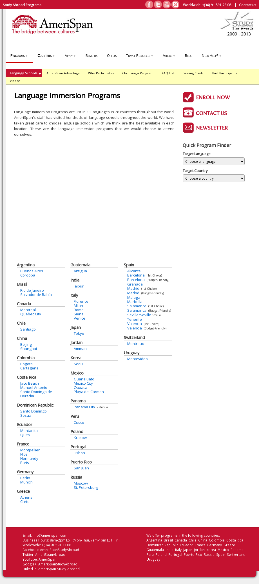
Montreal (28, 309)
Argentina (26, 265)
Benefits (91, 55)
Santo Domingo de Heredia (36, 393)
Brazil (22, 284)
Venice (79, 318)
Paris (24, 462)
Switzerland (134, 337)
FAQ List (168, 73)
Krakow (80, 437)
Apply (70, 55)
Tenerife (134, 319)
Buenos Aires (31, 270)
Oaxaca (80, 387)
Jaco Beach (29, 383)
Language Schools (25, 73)
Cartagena (29, 368)
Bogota (26, 363)
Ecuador (24, 424)
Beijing (26, 344)
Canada (24, 303)
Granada (135, 284)
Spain (129, 265)
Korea (75, 357)
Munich (26, 482)
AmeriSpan (47, 559)
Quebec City (30, 313)
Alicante (134, 270)
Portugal (78, 446)
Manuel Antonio (33, 387)
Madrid (133, 288)
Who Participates (101, 73)
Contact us (247, 5)
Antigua (80, 270)
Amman (80, 348)
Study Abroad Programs (22, 5)
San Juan (81, 468)
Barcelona (136, 275)
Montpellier (30, 450)
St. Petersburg (86, 487)
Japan (75, 327)
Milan (78, 305)
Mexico (77, 373)
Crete (25, 501)
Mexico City (83, 383)
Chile (21, 323)
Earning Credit (193, 73)
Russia (76, 477)
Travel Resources (139, 55)
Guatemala (80, 265)
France (23, 444)
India (74, 280)
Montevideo (137, 358)
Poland (76, 431)
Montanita (29, 430)
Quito (25, 434)
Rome (79, 309)
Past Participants (224, 73)
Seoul (79, 363)
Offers (112, 55)
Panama (78, 401)
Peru (74, 416)
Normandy (29, 458)
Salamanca (136, 305)
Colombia (26, 357)
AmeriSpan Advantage (63, 73)
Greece (23, 491)
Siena (79, 313)
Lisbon (79, 452)
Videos (169, 55)
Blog (188, 55)
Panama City (84, 406)
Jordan (76, 342)
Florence (81, 301)
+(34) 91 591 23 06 (216, 5)
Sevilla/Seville (139, 314)
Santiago (28, 329)
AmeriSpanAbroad (50, 554)
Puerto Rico (81, 462)
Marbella (134, 301)
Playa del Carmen (89, 391)
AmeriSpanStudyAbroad (59, 549)
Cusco (79, 422)
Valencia (134, 323)
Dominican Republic (35, 405)
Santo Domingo (33, 411)
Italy (74, 295)
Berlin (25, 477)
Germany (25, 471)
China (22, 338)
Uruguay (131, 352)
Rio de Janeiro (32, 290)
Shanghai (28, 348)
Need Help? (212, 55)
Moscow (81, 483)
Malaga (133, 297)
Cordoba (27, 275)
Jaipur (79, 286)
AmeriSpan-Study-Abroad (59, 569)
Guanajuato (84, 379)
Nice (24, 454)
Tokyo (79, 333)
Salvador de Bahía (36, 294)
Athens (26, 497)
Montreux (135, 343)
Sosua (25, 415)
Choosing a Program (137, 73)
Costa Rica (26, 377)
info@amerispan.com (50, 535)
